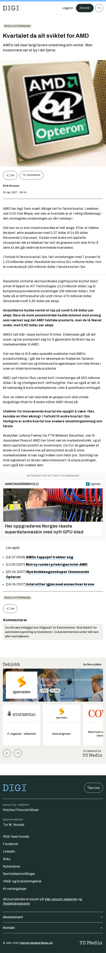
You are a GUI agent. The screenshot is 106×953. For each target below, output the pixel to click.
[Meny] (99, 8)
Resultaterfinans (17, 26)
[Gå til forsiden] (11, 8)
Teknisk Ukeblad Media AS (36, 943)
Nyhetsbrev (11, 866)
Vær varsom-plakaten (61, 899)
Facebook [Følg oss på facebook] (10, 844)
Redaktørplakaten (16, 903)
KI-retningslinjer (15, 889)
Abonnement (53, 917)
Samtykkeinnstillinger (19, 874)
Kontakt (53, 928)
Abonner (85, 8)
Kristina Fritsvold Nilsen (21, 810)
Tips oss (93, 788)
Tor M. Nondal (13, 825)
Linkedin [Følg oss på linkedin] (9, 851)
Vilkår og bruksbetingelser (22, 881)
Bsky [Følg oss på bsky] (6, 859)
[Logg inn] (67, 8)
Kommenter (31, 175)
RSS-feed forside (16, 836)
